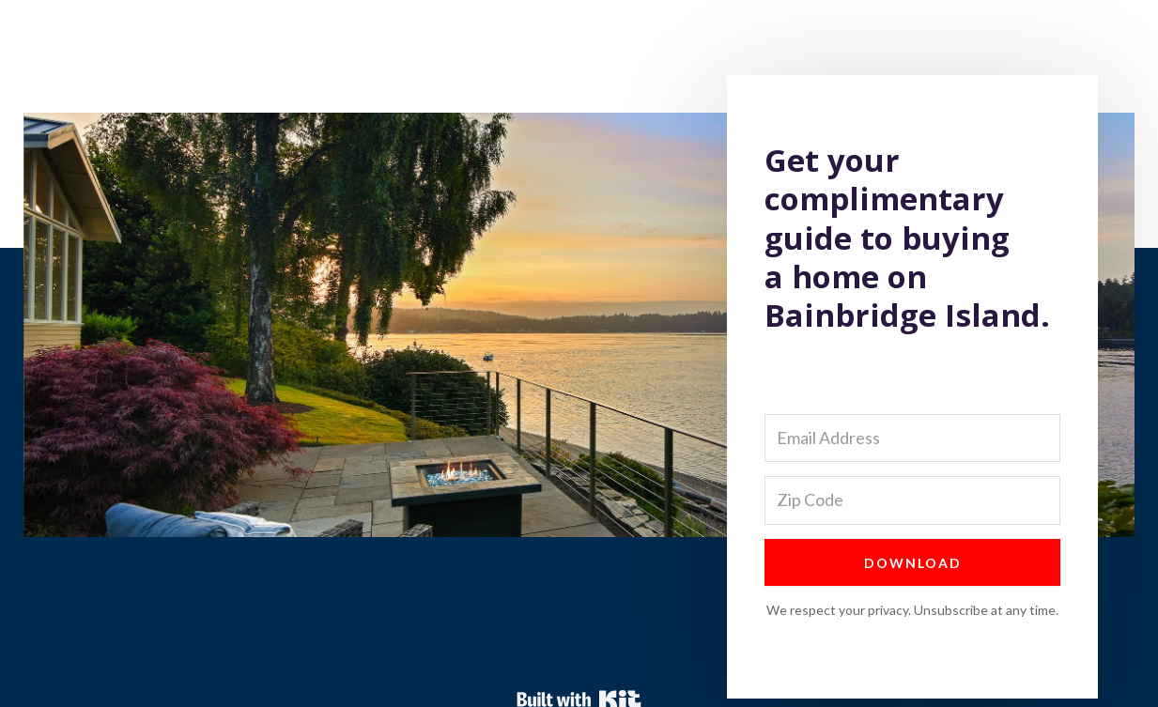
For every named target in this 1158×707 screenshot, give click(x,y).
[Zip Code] (912, 500)
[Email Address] (912, 438)
